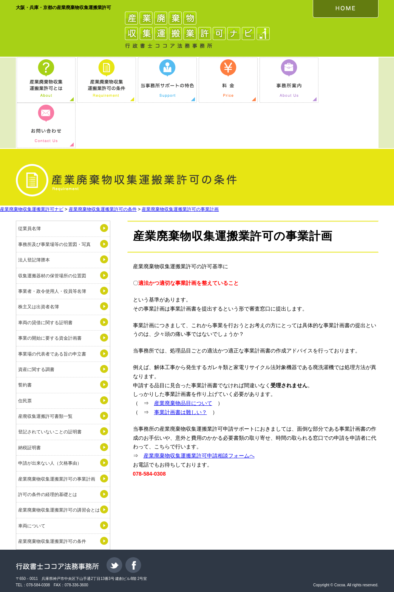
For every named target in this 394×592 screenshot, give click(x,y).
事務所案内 (289, 80)
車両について (31, 526)
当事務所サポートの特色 (167, 80)
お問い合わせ (46, 125)
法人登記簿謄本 (34, 260)
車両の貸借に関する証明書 (45, 322)
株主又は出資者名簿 (38, 306)
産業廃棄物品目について (183, 403)
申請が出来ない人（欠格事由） (50, 463)
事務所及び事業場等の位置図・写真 (54, 244)
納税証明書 (29, 447)
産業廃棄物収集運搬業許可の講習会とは (59, 510)
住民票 (25, 400)
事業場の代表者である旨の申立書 (52, 354)
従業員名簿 (29, 228)
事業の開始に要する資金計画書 (50, 338)
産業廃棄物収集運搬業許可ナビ (31, 209)
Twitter (114, 565)
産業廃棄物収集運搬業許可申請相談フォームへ (199, 456)
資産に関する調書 (36, 369)
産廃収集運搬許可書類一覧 (45, 416)
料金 (228, 80)
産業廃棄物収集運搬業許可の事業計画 (180, 209)
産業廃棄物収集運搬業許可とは (46, 80)
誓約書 (25, 385)
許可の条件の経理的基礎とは (47, 494)
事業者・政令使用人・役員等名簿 (52, 291)
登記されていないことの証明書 (50, 431)
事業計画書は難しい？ (180, 412)
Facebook (133, 565)
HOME (346, 9)
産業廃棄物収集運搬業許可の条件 (106, 80)
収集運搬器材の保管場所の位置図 (52, 275)
